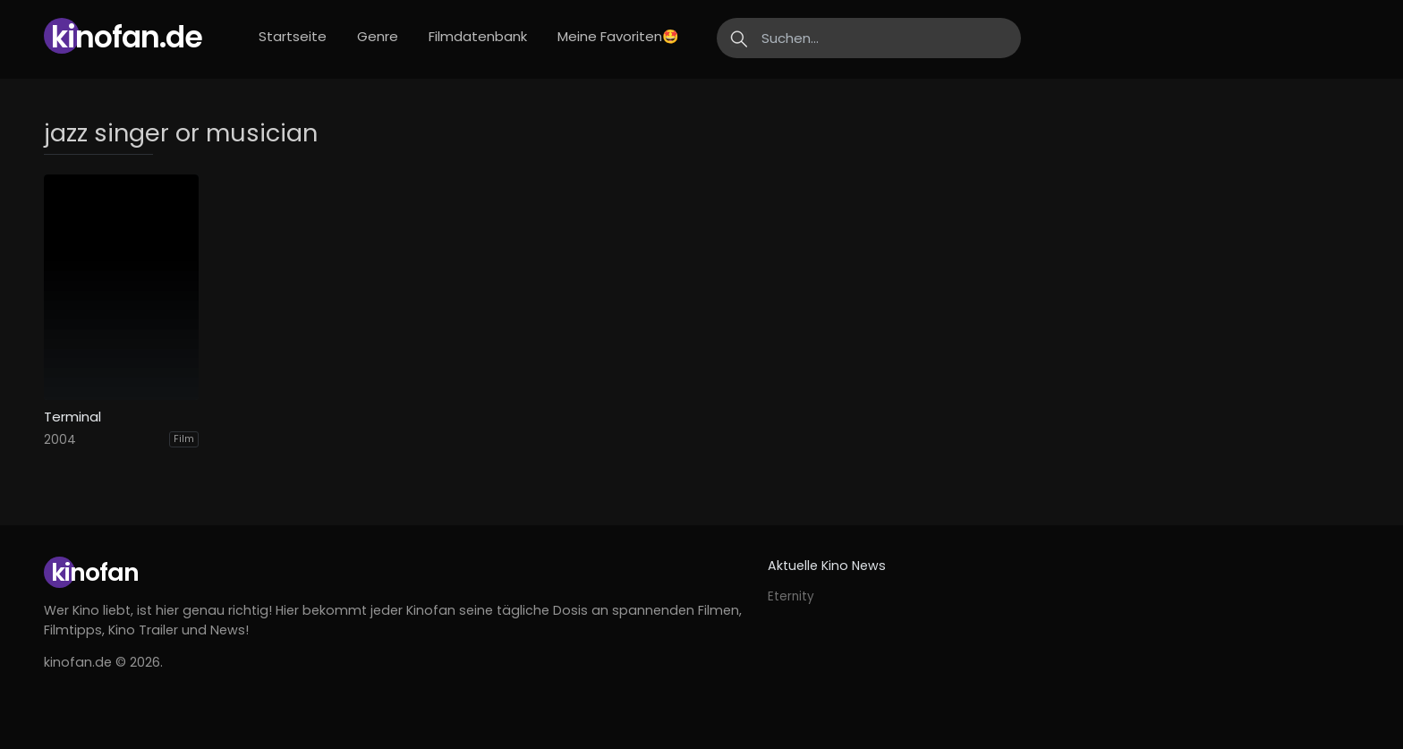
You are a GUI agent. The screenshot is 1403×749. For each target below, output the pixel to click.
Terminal (72, 417)
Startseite (293, 36)
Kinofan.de (126, 37)
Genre (377, 36)
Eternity (791, 596)
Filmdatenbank (478, 36)
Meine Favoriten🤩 (618, 36)
